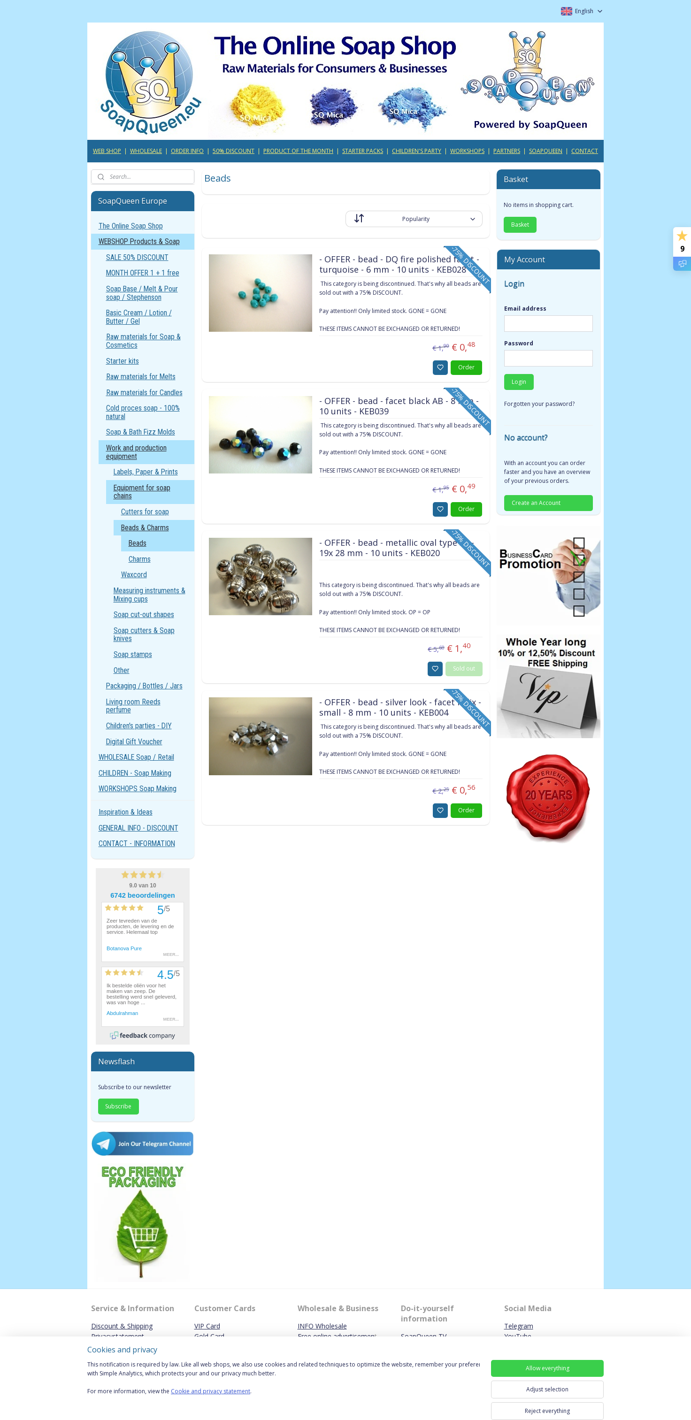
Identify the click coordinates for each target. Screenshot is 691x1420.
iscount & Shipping (124, 1325)
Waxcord (134, 574)
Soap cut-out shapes (144, 614)
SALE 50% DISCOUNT (137, 257)
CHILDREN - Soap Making (135, 773)
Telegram (518, 1325)
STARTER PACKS (362, 151)
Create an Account (536, 503)
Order (466, 367)
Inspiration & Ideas (126, 812)
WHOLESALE (146, 151)
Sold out (464, 668)
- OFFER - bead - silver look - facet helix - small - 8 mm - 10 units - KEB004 (400, 707)
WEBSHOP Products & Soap (139, 241)
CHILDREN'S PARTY (416, 151)
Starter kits (122, 361)
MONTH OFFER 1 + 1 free (142, 272)
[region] (283, 1383)
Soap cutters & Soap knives (144, 634)
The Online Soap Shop (131, 225)
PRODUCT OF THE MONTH (298, 151)
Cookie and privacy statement (210, 1392)
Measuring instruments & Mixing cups (149, 594)
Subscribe (118, 1106)
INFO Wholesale (322, 1325)
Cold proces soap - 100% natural (143, 412)
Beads (137, 543)
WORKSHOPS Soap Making (138, 788)
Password (518, 343)
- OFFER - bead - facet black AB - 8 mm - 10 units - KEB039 (398, 406)
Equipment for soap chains (142, 492)
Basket (520, 225)
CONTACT (584, 151)
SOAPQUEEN (545, 151)
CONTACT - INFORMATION (137, 843)
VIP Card (207, 1325)
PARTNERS (506, 151)
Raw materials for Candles (144, 392)
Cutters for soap (145, 511)
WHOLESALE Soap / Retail (136, 757)
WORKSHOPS (467, 151)
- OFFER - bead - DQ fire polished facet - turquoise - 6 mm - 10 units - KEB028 (399, 264)
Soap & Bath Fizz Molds (140, 432)
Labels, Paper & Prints (146, 471)
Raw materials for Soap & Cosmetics (143, 341)
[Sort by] (414, 219)
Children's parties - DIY (139, 725)
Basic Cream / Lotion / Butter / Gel (139, 317)
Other (122, 670)
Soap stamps (133, 654)
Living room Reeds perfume (133, 706)
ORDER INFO (187, 151)
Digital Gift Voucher (134, 741)
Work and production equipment (136, 452)
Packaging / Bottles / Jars (144, 685)
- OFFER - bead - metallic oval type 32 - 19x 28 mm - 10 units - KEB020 (396, 548)
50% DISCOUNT (233, 151)
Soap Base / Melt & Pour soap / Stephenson (142, 293)
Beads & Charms (145, 527)
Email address (525, 309)
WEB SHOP (107, 151)
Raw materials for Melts (141, 376)
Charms (140, 559)
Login (519, 382)
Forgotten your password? (539, 404)
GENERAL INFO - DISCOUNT (138, 828)
